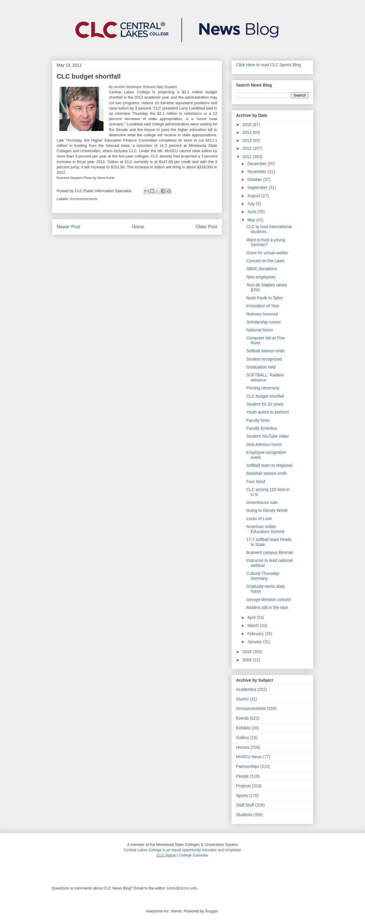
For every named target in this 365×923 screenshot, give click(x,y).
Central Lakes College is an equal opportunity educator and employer (182, 850)
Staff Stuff (245, 805)
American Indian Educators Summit (265, 529)
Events (242, 718)
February (256, 633)
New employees (261, 277)
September (258, 187)
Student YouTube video (267, 436)
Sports (242, 795)
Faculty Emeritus (261, 428)
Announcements (83, 199)
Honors (242, 747)
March (253, 625)
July (251, 203)
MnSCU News (249, 756)
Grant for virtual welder (267, 252)
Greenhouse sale (262, 502)
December (257, 163)
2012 (247, 148)
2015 (247, 124)
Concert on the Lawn (265, 260)
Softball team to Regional (269, 465)
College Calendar (193, 855)
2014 (247, 132)
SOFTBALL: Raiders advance (265, 377)
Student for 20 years (264, 404)
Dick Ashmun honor (264, 444)
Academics (246, 689)
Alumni (242, 699)
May (251, 220)
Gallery (242, 737)
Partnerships (247, 766)
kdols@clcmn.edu (182, 888)
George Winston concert (268, 599)
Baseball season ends (266, 473)
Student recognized (264, 359)
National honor (259, 330)
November (257, 171)
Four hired (255, 481)
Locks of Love (258, 518)
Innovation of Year (262, 305)
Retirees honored (262, 314)
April (252, 617)
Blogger (211, 911)
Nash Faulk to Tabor (264, 298)
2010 (247, 651)
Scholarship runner (263, 322)
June (252, 211)
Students (244, 814)
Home (138, 226)
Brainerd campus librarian (269, 552)
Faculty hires (257, 420)
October (255, 179)
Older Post (206, 226)
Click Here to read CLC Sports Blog (268, 64)
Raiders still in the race (267, 607)
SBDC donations (261, 268)
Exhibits (243, 728)
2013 (247, 140)
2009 (247, 660)
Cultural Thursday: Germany (263, 576)
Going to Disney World (266, 510)
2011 (247, 156)
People (242, 776)
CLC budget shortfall (265, 396)
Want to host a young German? (265, 242)
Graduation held (261, 367)
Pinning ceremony (262, 388)
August (254, 195)
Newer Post (69, 226)
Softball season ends (265, 350)
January (255, 641)
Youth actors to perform (267, 412)
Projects (243, 785)
